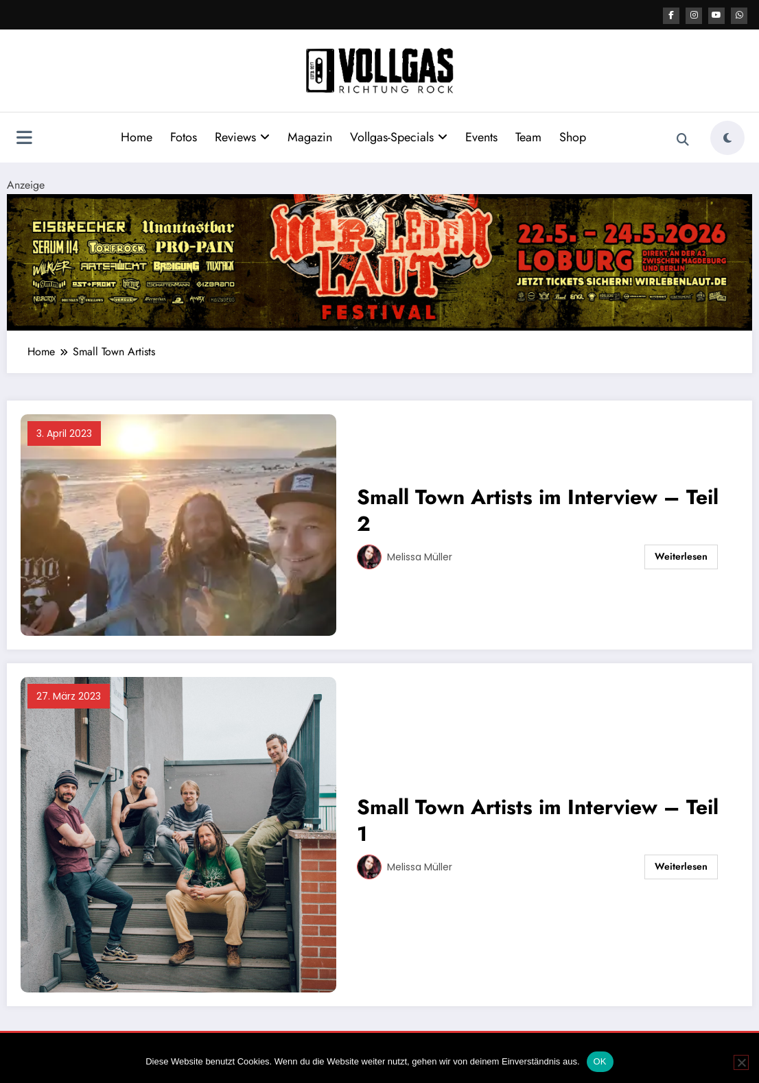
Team (528, 136)
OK (600, 1061)
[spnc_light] (727, 137)
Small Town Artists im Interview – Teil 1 (538, 819)
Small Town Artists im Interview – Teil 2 (538, 509)
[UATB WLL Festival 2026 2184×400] (379, 260)
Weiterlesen (681, 555)
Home (136, 136)
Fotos (183, 136)
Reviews (242, 136)
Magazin (310, 136)
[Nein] (741, 1062)
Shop (572, 136)
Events (481, 136)
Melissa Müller (419, 556)
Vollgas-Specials (398, 136)
